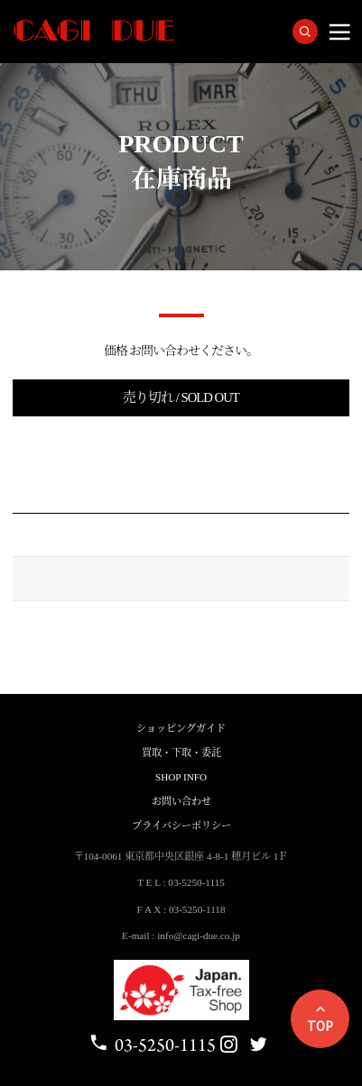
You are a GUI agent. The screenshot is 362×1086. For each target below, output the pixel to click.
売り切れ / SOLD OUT (181, 397)
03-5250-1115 (152, 1045)
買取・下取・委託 (181, 752)
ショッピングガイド (181, 728)
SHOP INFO (181, 776)
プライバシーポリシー (181, 825)
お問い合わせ (181, 801)
